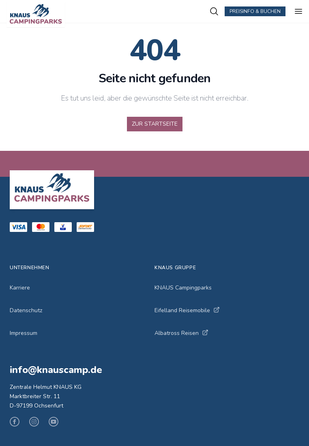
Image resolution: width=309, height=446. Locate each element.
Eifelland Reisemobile (187, 310)
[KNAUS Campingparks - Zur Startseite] (107, 14)
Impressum (23, 333)
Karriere (20, 288)
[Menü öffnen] (298, 11)
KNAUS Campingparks (183, 288)
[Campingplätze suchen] (214, 11)
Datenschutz (26, 310)
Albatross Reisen (181, 333)
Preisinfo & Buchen (255, 11)
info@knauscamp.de (56, 369)
